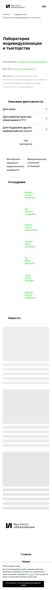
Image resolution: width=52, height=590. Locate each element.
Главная (26, 554)
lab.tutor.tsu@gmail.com (24, 69)
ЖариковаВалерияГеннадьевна (30, 295)
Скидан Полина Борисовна (29, 277)
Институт (6, 14)
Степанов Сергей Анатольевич (30, 244)
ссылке (31, 574)
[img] (13, 535)
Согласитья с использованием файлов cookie (23, 584)
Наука (26, 561)
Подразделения (20, 14)
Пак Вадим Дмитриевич (30, 260)
